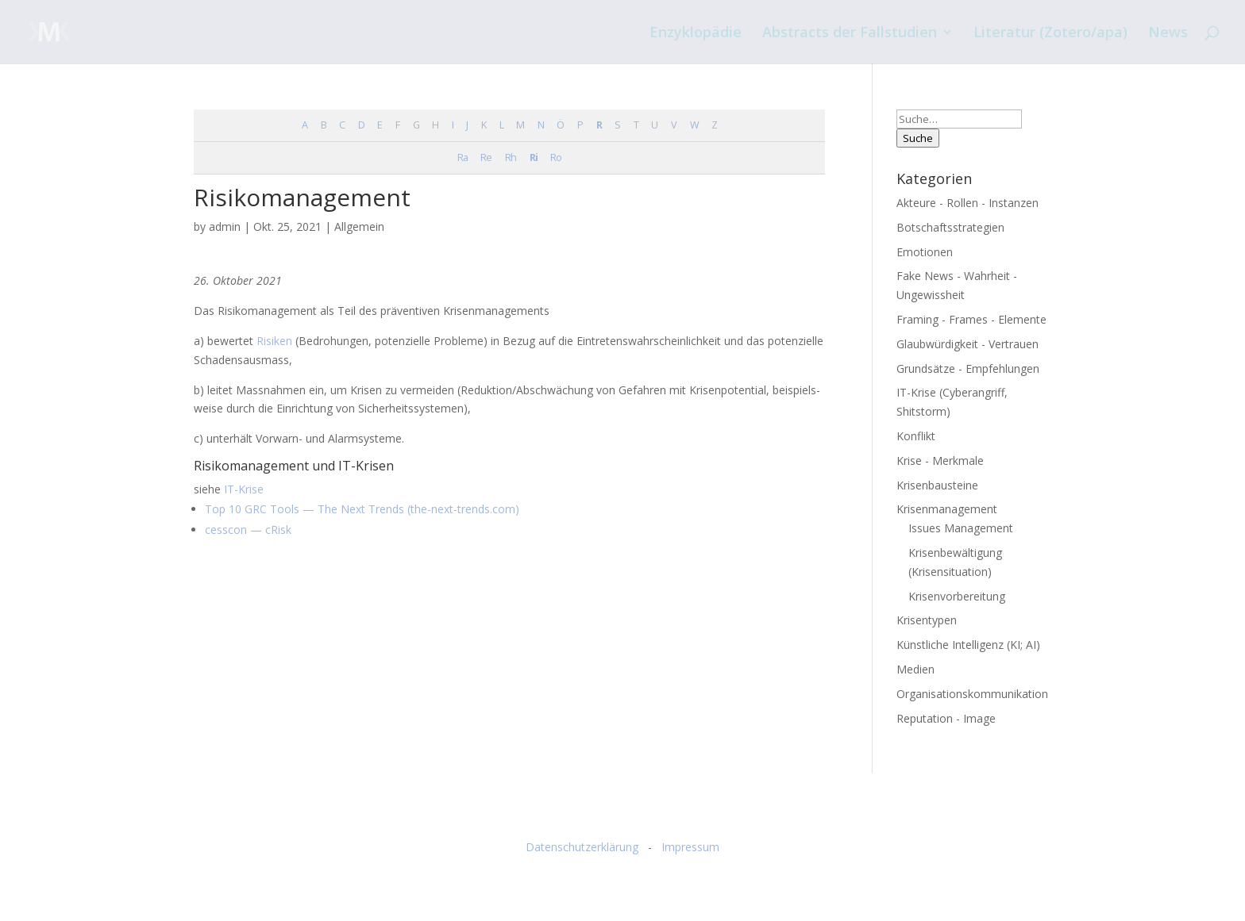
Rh (510, 157)
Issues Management (960, 527)
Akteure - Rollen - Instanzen (967, 202)
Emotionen (924, 251)
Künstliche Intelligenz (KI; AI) (968, 644)
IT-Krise (242, 489)
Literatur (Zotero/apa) (1050, 33)
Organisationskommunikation (972, 693)
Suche (918, 138)
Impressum (690, 846)
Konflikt (915, 435)
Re (485, 157)
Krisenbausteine (937, 485)
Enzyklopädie (695, 33)
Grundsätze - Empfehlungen (967, 368)
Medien (915, 669)
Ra (462, 157)
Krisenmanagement (946, 508)
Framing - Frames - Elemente (971, 319)
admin (225, 226)
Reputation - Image (946, 718)
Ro (555, 157)
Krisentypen (926, 619)
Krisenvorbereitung (956, 596)
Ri (534, 157)
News (1168, 33)
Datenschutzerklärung (582, 846)
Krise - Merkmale (940, 460)
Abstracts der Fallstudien (849, 33)
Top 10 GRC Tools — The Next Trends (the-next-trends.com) (362, 508)
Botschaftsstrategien (950, 227)
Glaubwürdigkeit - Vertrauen (967, 343)
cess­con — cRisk (248, 529)
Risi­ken (274, 340)
